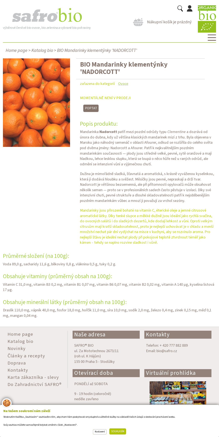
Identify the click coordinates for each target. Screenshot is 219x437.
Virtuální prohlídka (171, 373)
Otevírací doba (93, 373)
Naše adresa (90, 334)
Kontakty (158, 334)
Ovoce (123, 83)
